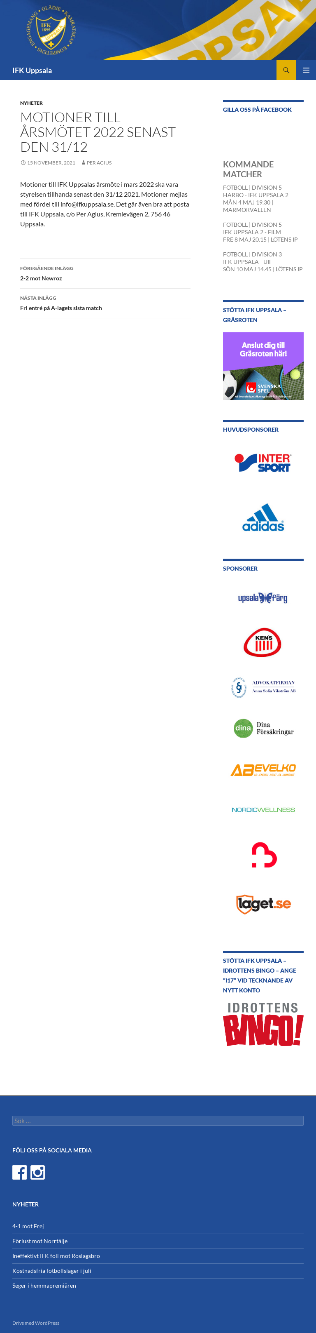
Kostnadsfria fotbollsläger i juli (51, 1270)
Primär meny (306, 70)
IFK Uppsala (32, 70)
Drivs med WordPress (35, 1323)
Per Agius (99, 163)
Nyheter (31, 103)
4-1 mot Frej (28, 1226)
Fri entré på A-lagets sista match (105, 302)
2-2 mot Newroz (105, 272)
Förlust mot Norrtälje (39, 1240)
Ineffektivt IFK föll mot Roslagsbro (56, 1255)
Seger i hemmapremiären (44, 1285)
